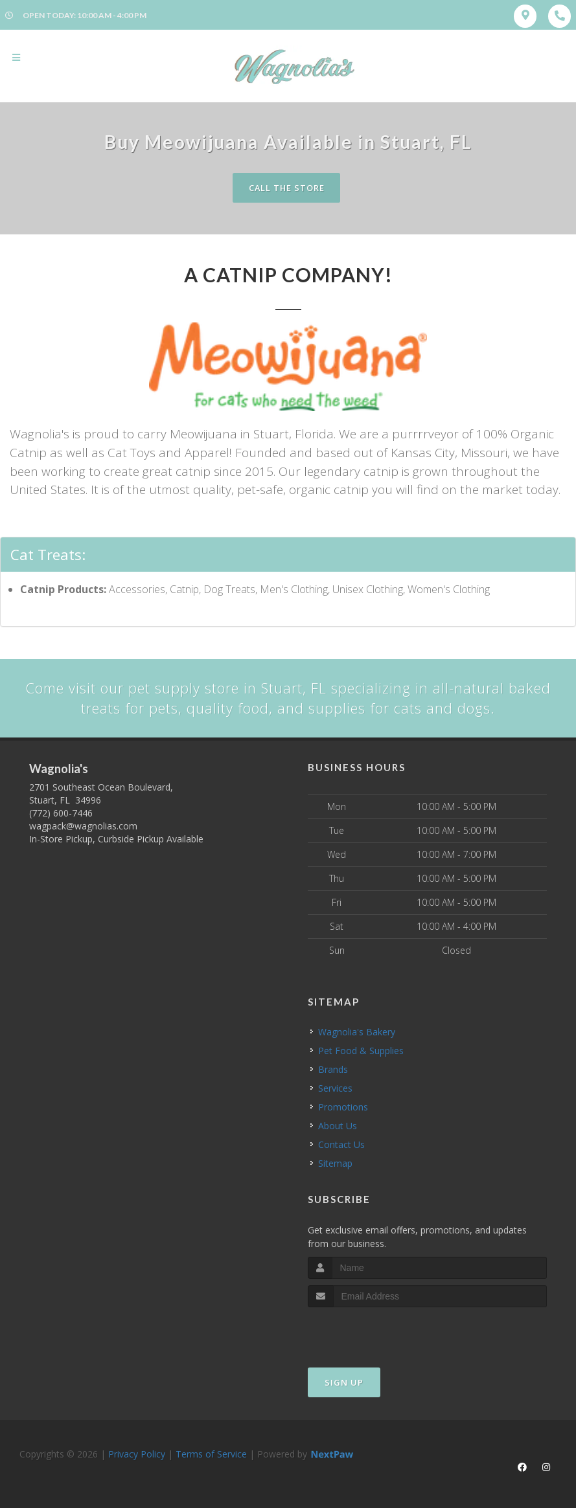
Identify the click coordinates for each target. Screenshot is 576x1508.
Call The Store (286, 188)
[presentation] (377, 1331)
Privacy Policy (136, 1454)
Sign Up (344, 1382)
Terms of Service (211, 1454)
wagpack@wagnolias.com (83, 826)
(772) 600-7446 (61, 813)
